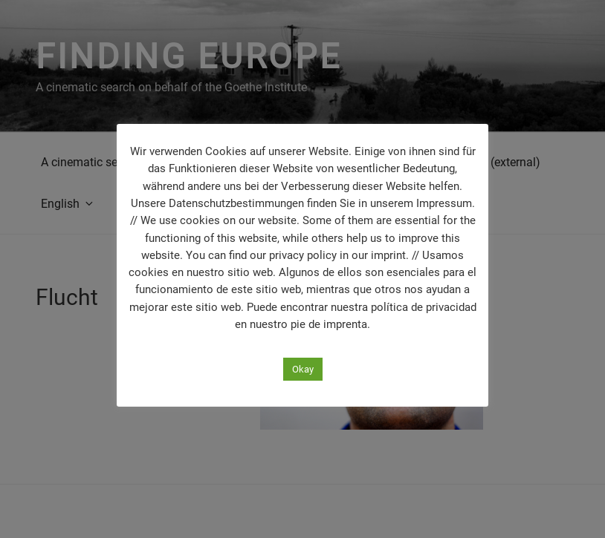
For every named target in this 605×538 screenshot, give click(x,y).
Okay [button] (303, 369)
